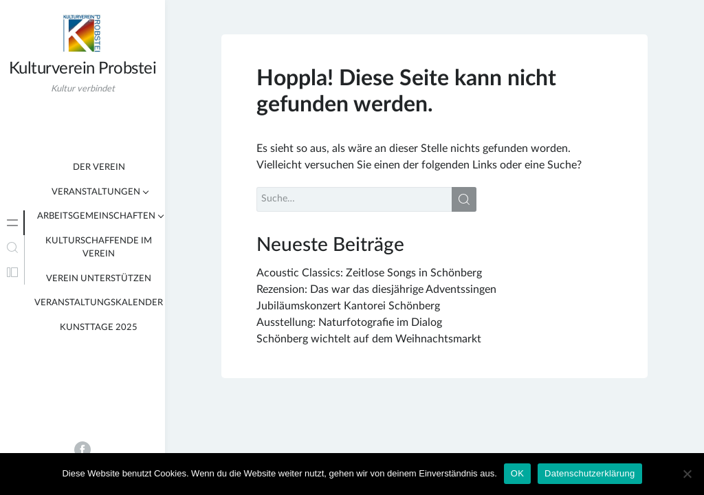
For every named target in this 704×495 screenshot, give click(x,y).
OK (517, 473)
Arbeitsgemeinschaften (96, 216)
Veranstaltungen (96, 192)
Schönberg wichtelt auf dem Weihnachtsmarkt (368, 338)
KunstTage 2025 (99, 327)
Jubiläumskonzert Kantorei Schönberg (348, 305)
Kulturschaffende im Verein (98, 247)
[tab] (12, 222)
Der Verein (99, 167)
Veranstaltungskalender (98, 302)
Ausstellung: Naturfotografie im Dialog (349, 322)
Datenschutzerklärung (589, 473)
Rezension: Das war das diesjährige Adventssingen (376, 289)
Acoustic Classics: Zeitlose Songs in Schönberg (369, 272)
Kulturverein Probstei (83, 68)
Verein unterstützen (98, 278)
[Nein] (687, 474)
